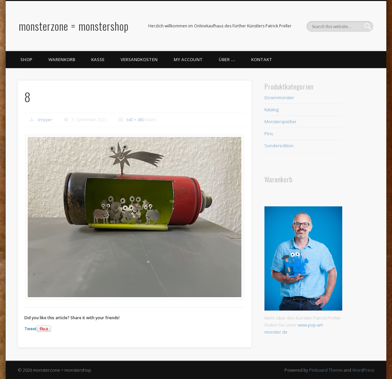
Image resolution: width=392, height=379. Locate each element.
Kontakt (261, 59)
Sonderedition (278, 146)
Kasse (98, 59)
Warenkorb (61, 59)
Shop (26, 59)
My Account (188, 59)
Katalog (271, 110)
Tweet (30, 329)
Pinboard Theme (326, 370)
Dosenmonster (279, 97)
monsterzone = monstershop (74, 26)
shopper (45, 120)
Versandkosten (139, 59)
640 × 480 (135, 120)
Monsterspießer (280, 122)
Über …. (227, 59)
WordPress (363, 370)
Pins (268, 134)
